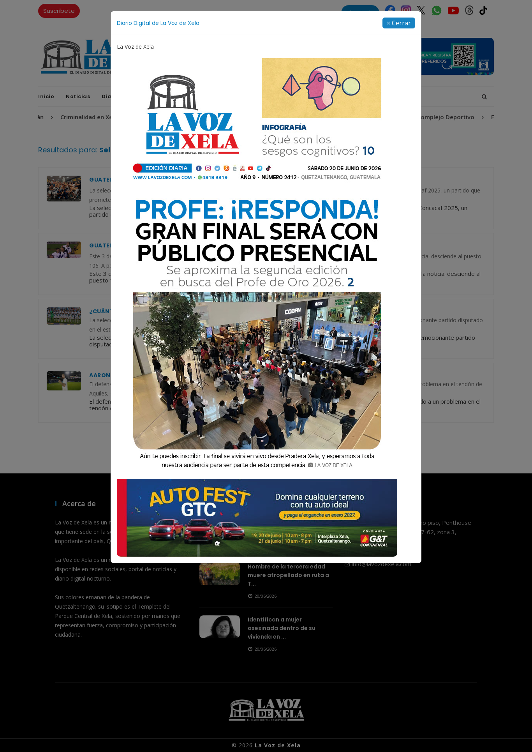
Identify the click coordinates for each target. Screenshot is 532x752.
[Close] (398, 23)
